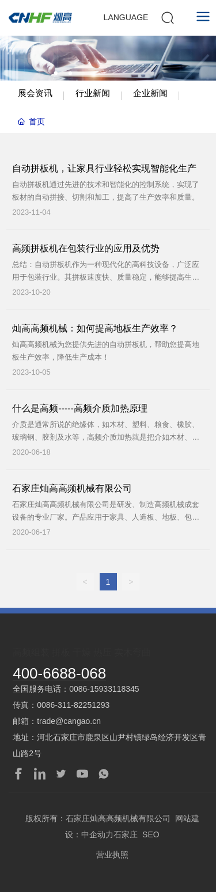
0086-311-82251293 (73, 705)
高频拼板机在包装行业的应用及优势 (86, 248)
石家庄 (125, 834)
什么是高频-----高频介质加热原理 (79, 408)
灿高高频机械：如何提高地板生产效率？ (95, 328)
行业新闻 (92, 93)
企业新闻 (150, 93)
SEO (151, 834)
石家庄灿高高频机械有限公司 (72, 488)
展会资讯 (35, 93)
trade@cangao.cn (69, 721)
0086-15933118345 (104, 688)
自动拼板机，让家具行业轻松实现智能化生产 (104, 168)
